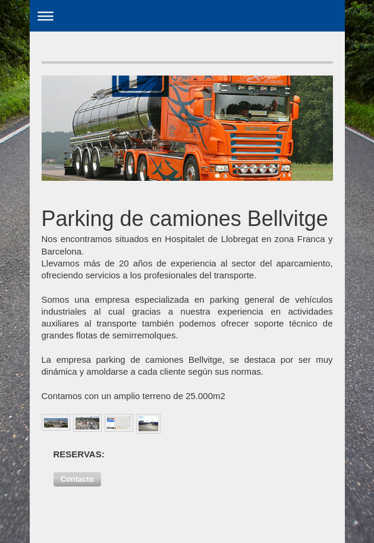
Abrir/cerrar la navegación (187, 16)
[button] (77, 479)
